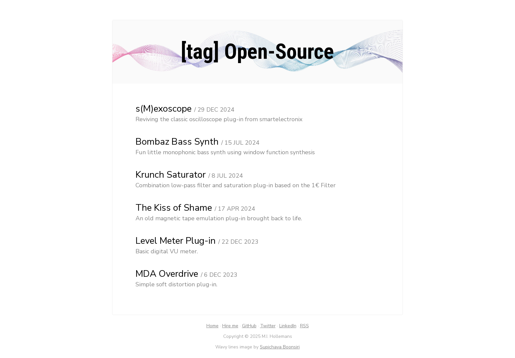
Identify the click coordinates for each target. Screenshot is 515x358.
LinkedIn (287, 326)
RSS (304, 326)
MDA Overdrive (167, 274)
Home (212, 326)
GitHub (249, 326)
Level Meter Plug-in (176, 240)
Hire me (230, 326)
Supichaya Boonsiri (280, 347)
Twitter (268, 326)
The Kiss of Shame (174, 207)
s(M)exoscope (164, 108)
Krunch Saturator (171, 174)
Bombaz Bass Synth (177, 141)
